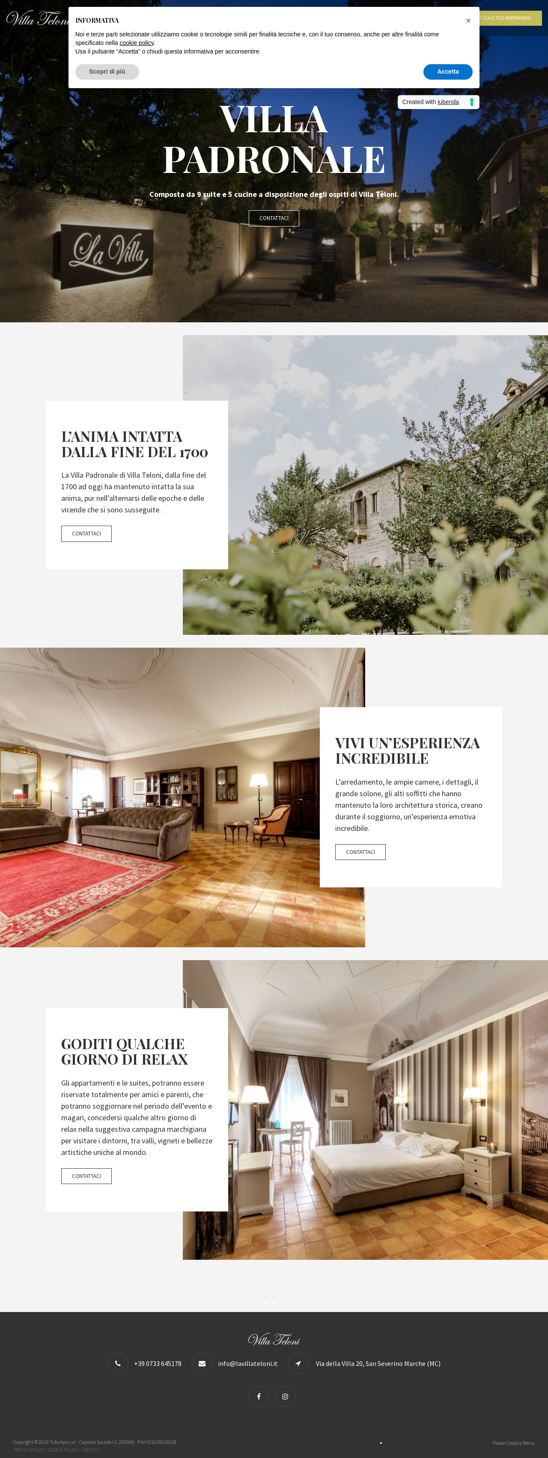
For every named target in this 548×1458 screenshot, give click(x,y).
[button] (468, 20)
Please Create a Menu (513, 1443)
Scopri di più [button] (107, 71)
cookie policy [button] (137, 42)
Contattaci (274, 218)
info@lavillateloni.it (248, 1363)
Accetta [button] (448, 71)
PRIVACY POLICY (29, 1449)
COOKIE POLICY (63, 1449)
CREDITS (90, 1449)
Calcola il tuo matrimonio (501, 18)
